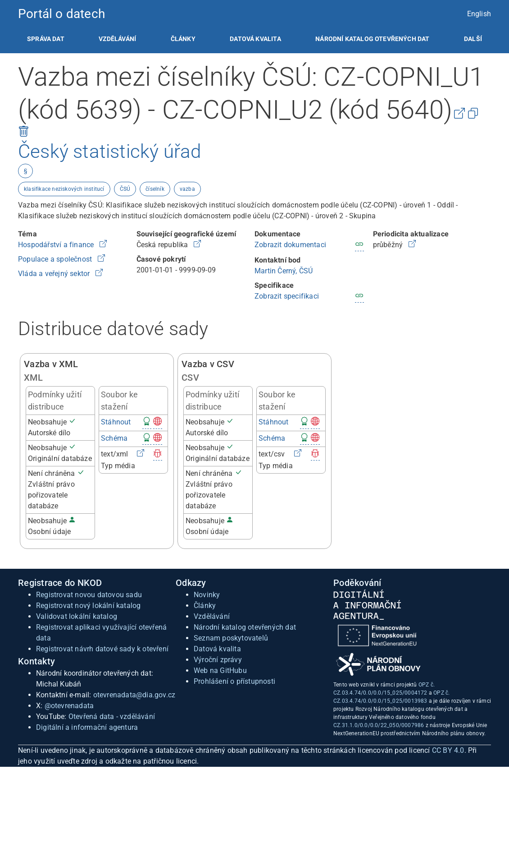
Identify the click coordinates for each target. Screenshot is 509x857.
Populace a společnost (56, 259)
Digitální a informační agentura (87, 727)
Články (183, 38)
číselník (154, 189)
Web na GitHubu (220, 670)
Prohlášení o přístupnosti (234, 681)
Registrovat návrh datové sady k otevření (102, 649)
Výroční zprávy (218, 659)
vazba (187, 189)
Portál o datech (61, 13)
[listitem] (45, 38)
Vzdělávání (117, 38)
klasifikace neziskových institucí (64, 189)
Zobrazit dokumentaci (290, 244)
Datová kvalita (255, 38)
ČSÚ (125, 189)
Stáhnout (116, 422)
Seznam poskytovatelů (231, 638)
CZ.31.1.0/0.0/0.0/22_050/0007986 (378, 725)
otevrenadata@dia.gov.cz (134, 695)
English (479, 13)
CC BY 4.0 (448, 750)
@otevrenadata (69, 705)
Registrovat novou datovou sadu (89, 594)
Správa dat (45, 38)
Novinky (207, 594)
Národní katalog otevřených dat (245, 627)
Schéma (114, 438)
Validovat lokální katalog (76, 616)
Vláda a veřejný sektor (55, 273)
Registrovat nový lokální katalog (88, 605)
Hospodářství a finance (57, 244)
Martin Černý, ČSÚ (283, 271)
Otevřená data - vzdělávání (111, 716)
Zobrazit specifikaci (286, 296)
